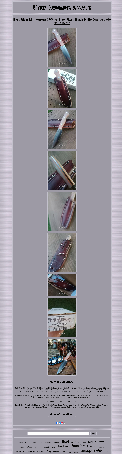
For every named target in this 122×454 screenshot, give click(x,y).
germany (82, 442)
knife (98, 450)
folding (41, 442)
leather (63, 446)
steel (73, 442)
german (48, 442)
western (22, 447)
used (106, 452)
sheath (100, 441)
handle (20, 451)
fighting (27, 442)
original (56, 442)
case (63, 451)
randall (46, 447)
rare (90, 441)
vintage (86, 451)
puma (69, 452)
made (40, 451)
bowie (31, 451)
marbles (76, 452)
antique (38, 447)
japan (34, 442)
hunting (78, 446)
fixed (65, 441)
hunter (56, 452)
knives (91, 446)
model (53, 447)
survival (101, 447)
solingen (29, 447)
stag (48, 451)
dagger (21, 442)
